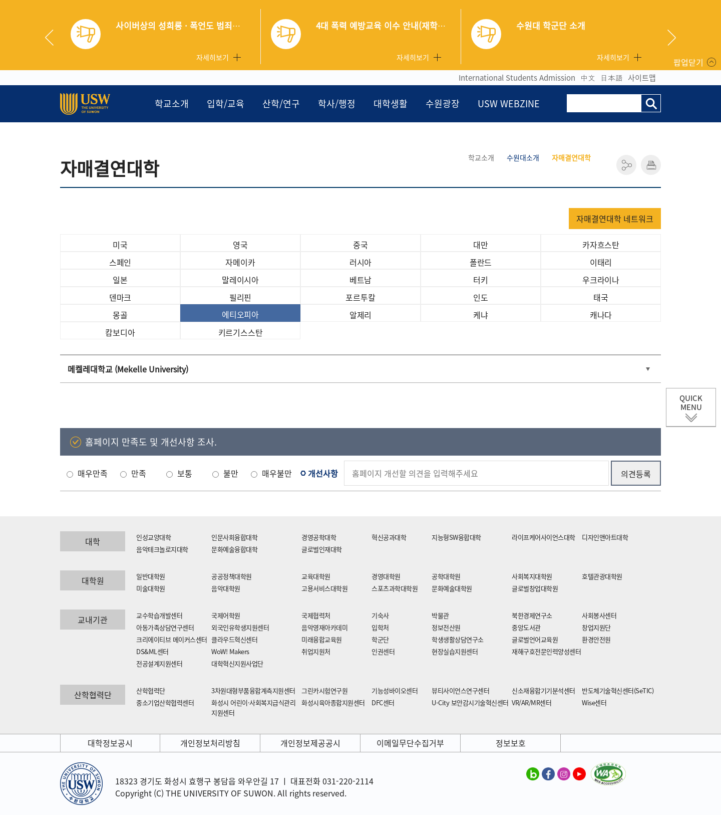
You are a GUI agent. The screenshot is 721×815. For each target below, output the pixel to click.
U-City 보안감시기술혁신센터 (470, 702)
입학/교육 (225, 103)
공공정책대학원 (231, 576)
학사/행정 (336, 103)
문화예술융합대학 (234, 549)
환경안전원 (596, 639)
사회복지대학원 (532, 576)
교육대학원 (315, 576)
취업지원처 (315, 651)
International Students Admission (517, 77)
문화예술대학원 (452, 588)
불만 (230, 473)
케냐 (480, 315)
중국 (360, 245)
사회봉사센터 (599, 615)
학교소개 (172, 103)
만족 (138, 473)
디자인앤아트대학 (605, 537)
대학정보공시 (110, 743)
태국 (600, 297)
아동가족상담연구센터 (165, 627)
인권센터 (383, 651)
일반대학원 (150, 576)
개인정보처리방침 (210, 743)
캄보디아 (120, 332)
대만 (480, 245)
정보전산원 (446, 627)
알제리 (360, 315)
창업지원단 (596, 627)
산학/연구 (281, 103)
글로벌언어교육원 (535, 639)
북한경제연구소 (532, 615)
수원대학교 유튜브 (579, 773)
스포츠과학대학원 (395, 588)
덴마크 (120, 297)
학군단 (380, 639)
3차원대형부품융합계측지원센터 (253, 690)
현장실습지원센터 (455, 651)
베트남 (360, 280)
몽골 (120, 315)
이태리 (601, 262)
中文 (587, 77)
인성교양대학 (153, 537)
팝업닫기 (688, 62)
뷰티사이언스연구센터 (460, 690)
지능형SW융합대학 (456, 537)
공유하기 (626, 165)
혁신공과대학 (389, 537)
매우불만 (277, 473)
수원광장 (443, 103)
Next (671, 38)
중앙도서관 (526, 627)
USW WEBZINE (509, 103)
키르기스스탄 (240, 332)
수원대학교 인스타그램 (563, 773)
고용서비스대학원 (324, 588)
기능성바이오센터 (395, 690)
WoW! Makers (230, 651)
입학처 (380, 627)
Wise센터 (594, 702)
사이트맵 (642, 77)
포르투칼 (360, 297)
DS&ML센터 (152, 651)
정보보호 (511, 743)
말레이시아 (240, 280)
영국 (240, 245)
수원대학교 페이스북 (548, 773)
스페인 (120, 262)
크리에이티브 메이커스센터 (171, 639)
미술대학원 (150, 588)
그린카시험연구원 (324, 690)
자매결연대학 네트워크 (614, 219)
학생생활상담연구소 (458, 639)
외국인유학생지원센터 (240, 627)
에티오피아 (240, 314)
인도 (480, 297)
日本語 (611, 77)
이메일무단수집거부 (410, 743)
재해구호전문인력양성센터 (546, 651)
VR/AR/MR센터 (531, 702)
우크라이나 (600, 280)
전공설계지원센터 (159, 663)
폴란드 (481, 262)
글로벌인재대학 (321, 549)
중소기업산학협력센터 (165, 702)
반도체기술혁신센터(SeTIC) (617, 690)
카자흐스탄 (600, 245)
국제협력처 (315, 615)
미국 (120, 245)
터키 (480, 280)
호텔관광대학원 (602, 576)
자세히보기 (212, 57)
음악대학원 (225, 588)
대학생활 (391, 103)
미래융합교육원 (321, 639)
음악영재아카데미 (324, 627)
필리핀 (240, 297)
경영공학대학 (318, 537)
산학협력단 (150, 690)
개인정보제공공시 (310, 743)
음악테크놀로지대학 (162, 549)
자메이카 (240, 262)
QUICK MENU (690, 402)
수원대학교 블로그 (532, 773)
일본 (120, 280)
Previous (53, 38)
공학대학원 (446, 576)
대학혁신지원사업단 (237, 663)
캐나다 (601, 315)
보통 (184, 473)
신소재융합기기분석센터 (543, 690)
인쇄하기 (651, 165)
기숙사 (380, 615)
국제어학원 (225, 615)
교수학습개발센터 (159, 615)
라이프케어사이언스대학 (543, 537)
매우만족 (93, 473)
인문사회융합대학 (234, 537)
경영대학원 (386, 576)
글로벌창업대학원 (535, 588)
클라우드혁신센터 (234, 639)
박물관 (440, 615)
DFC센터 (383, 702)
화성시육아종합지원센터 (333, 702)
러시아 (360, 262)
